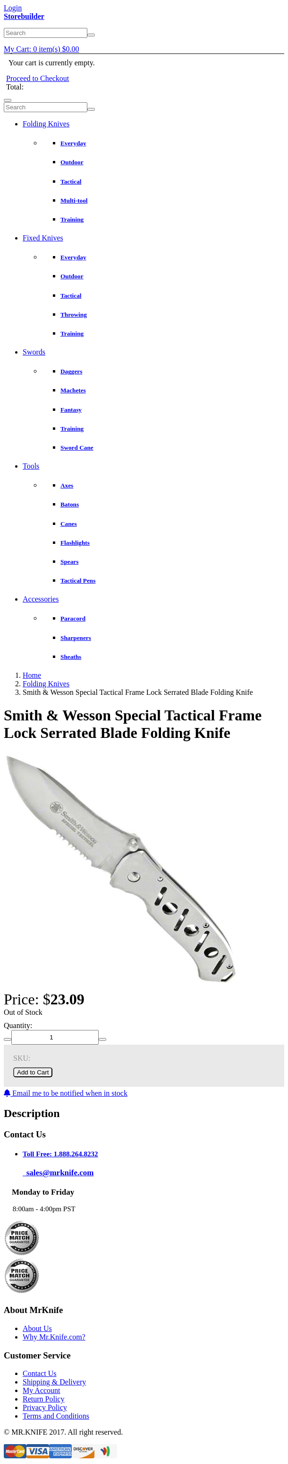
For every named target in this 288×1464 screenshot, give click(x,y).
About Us (37, 1328)
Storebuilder (24, 16)
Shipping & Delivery (54, 1382)
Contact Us (40, 1373)
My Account (41, 1390)
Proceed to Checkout (37, 78)
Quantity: (18, 1025)
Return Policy (43, 1399)
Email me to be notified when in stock (65, 1093)
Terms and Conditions (56, 1416)
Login (13, 8)
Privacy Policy (45, 1407)
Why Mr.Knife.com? (54, 1337)
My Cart (41, 49)
